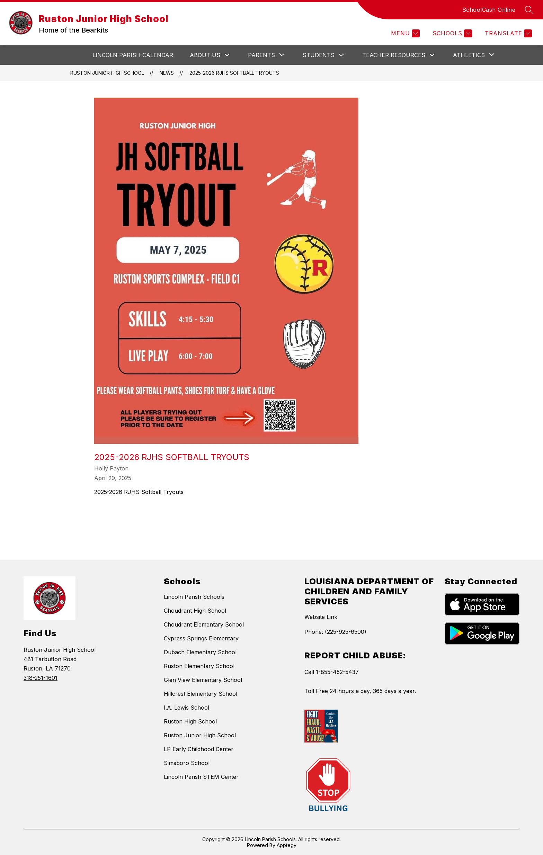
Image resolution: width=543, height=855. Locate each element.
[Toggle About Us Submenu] (227, 55)
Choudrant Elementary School (204, 624)
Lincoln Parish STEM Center (201, 776)
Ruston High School (190, 721)
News (167, 73)
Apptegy (286, 845)
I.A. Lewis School (186, 707)
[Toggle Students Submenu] (341, 55)
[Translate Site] (507, 33)
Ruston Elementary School (199, 666)
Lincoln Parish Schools (194, 596)
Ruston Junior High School (107, 73)
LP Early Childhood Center (198, 749)
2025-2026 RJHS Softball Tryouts (234, 73)
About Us (205, 55)
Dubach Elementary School (200, 652)
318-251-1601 (40, 677)
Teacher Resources (393, 55)
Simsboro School (187, 762)
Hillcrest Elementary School (200, 693)
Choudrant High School (195, 610)
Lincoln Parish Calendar (132, 55)
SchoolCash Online (489, 9)
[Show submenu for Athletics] (469, 55)
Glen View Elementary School (203, 679)
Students (319, 55)
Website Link (320, 616)
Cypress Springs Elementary (201, 638)
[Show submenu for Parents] (261, 55)
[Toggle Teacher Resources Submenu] (432, 55)
